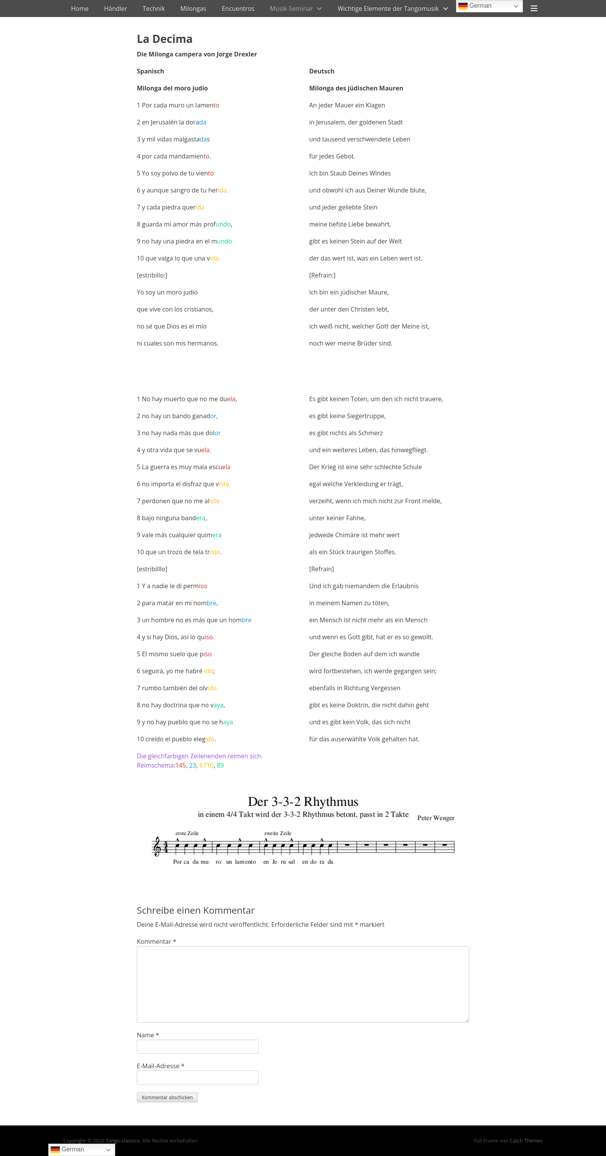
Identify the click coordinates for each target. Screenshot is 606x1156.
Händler (115, 8)
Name (148, 1035)
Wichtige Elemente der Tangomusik (388, 8)
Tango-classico (123, 1140)
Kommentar (156, 941)
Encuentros (238, 8)
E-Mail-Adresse (160, 1066)
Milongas (193, 8)
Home (80, 8)
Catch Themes (526, 1140)
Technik (154, 8)
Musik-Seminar (291, 8)
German (475, 6)
